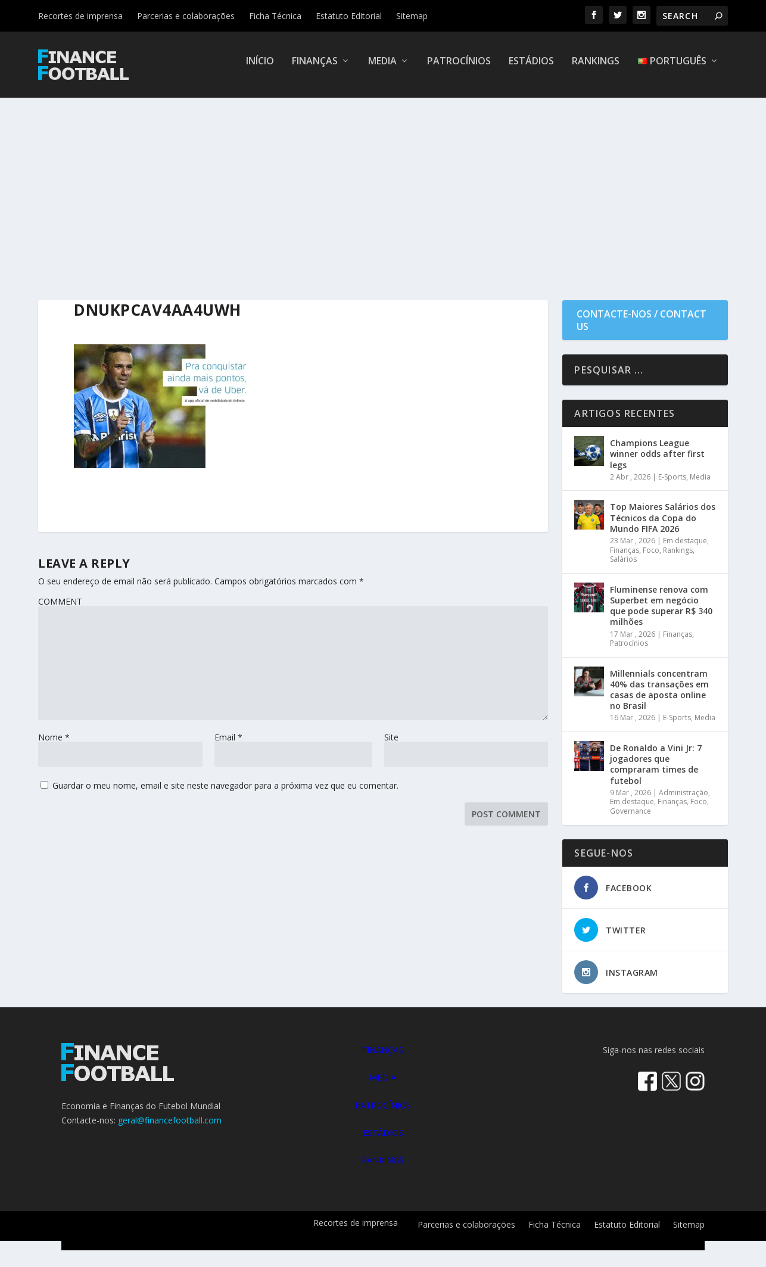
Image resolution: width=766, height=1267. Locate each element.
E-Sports (672, 485)
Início (260, 69)
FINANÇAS (382, 1057)
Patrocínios (459, 69)
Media (382, 69)
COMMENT (60, 609)
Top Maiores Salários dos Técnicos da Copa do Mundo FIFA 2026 (662, 525)
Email (228, 745)
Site (391, 745)
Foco (651, 557)
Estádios (531, 69)
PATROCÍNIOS (383, 1112)
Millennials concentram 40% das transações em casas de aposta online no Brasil (659, 697)
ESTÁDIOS (383, 1140)
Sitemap (412, 15)
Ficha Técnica (275, 15)
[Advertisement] (383, 194)
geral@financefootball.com (170, 1127)
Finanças (315, 69)
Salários (623, 567)
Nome (54, 745)
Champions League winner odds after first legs (657, 461)
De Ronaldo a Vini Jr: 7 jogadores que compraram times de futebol (656, 772)
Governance (630, 819)
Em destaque (685, 548)
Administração (683, 800)
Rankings (595, 69)
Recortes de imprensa (80, 15)
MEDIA (382, 1085)
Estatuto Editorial (349, 15)
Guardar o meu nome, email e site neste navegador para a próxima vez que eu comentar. (225, 793)
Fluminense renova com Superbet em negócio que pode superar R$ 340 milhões (661, 613)
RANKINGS (383, 1167)
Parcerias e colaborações (186, 15)
